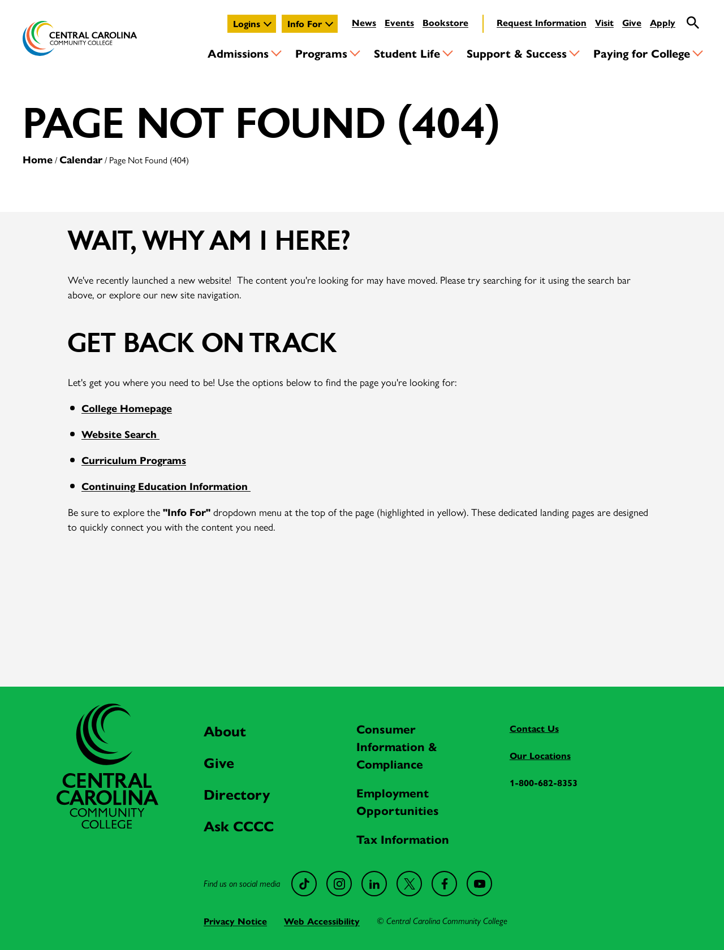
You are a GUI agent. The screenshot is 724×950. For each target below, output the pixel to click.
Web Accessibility (322, 920)
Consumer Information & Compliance (396, 746)
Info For (304, 23)
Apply (662, 22)
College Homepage (126, 408)
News (364, 22)
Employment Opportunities (397, 801)
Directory (237, 794)
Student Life (407, 53)
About (225, 730)
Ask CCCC (239, 825)
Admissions (238, 53)
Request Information (542, 22)
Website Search (120, 434)
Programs (321, 53)
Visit (604, 22)
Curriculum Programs (133, 460)
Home (38, 159)
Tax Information (402, 838)
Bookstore (445, 22)
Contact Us (534, 728)
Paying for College (641, 53)
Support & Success (517, 53)
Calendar (80, 159)
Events (399, 22)
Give (631, 22)
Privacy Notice (235, 920)
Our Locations (540, 755)
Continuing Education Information (166, 486)
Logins (246, 23)
